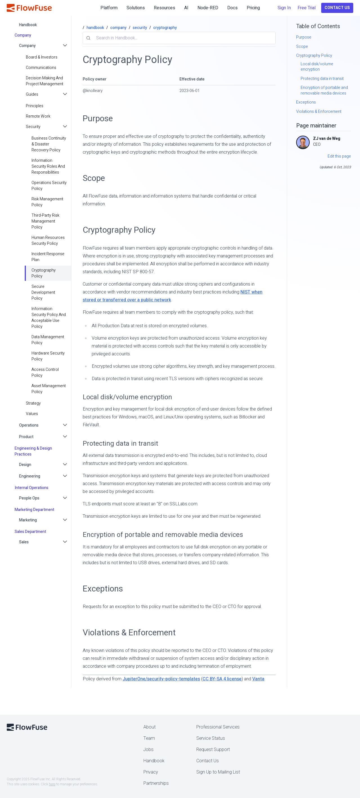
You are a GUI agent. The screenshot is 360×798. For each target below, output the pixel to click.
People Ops (29, 498)
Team (149, 738)
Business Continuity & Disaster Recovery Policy (49, 144)
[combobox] (179, 38)
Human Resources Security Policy (48, 240)
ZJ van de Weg (326, 139)
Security (33, 127)
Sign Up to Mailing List (218, 772)
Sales (24, 542)
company (118, 28)
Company (27, 46)
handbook (28, 25)
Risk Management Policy (47, 202)
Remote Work (38, 116)
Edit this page (339, 156)
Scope (94, 178)
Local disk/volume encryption (127, 397)
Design (25, 465)
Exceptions (103, 589)
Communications (41, 68)
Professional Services (218, 727)
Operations (29, 425)
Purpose (98, 119)
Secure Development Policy (43, 292)
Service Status (210, 738)
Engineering (29, 476)
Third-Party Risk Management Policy (45, 221)
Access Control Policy (45, 372)
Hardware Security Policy (48, 356)
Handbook (154, 760)
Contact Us (337, 8)
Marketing (28, 520)
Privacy (150, 772)
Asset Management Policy (49, 389)
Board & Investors (41, 57)
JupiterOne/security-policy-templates (161, 679)
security (140, 28)
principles (34, 106)
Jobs (148, 749)
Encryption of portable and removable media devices (163, 535)
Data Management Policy (48, 340)
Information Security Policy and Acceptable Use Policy (49, 317)
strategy (33, 403)
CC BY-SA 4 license (222, 679)
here (52, 784)
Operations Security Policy (49, 186)
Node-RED (207, 8)
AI (186, 8)
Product (26, 437)
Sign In (284, 8)
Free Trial (307, 8)
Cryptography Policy (44, 273)
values (32, 414)
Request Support (213, 749)
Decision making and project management (44, 81)
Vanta (258, 679)
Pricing (253, 8)
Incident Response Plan (48, 257)
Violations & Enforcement (129, 633)
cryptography (165, 28)
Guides (32, 94)
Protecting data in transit (120, 444)
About (149, 727)
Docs (232, 8)
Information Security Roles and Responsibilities (48, 166)
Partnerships (156, 783)
